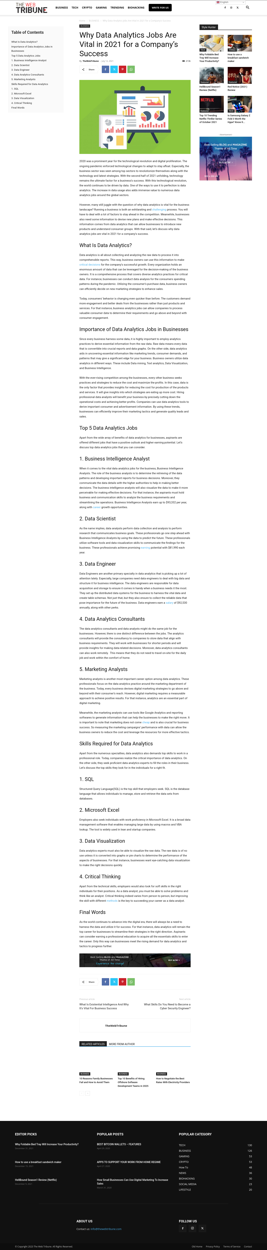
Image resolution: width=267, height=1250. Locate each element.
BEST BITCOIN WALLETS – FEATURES (119, 1144)
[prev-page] (81, 1093)
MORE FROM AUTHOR (122, 1044)
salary (170, 602)
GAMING (101, 7)
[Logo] (31, 7)
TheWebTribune (91, 61)
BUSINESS (61, 7)
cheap (146, 722)
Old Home (197, 1246)
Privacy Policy (213, 1246)
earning (146, 547)
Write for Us (160, 7)
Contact (248, 1246)
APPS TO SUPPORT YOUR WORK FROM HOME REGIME (129, 1162)
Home (82, 20)
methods (112, 900)
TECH (75, 7)
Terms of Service (231, 1246)
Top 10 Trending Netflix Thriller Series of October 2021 (211, 119)
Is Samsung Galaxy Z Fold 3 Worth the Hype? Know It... (239, 119)
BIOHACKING (136, 7)
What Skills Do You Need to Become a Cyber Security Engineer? (167, 1006)
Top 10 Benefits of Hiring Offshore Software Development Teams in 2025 (133, 1082)
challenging (159, 209)
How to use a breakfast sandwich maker (238, 57)
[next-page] (87, 1093)
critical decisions (89, 264)
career (97, 507)
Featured (205, 82)
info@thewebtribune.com (106, 1229)
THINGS (232, 50)
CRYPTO (87, 7)
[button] (247, 8)
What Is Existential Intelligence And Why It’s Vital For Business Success (104, 1006)
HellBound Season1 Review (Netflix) (36, 1179)
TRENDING (117, 7)
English (222, 2)
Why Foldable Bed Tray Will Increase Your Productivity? (209, 57)
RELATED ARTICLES (93, 1044)
